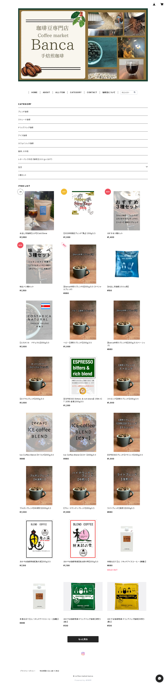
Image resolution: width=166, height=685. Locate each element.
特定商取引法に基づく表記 (49, 671)
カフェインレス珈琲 (26, 143)
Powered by (83, 680)
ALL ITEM (60, 92)
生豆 (20, 167)
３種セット (22, 175)
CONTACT (92, 92)
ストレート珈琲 (24, 119)
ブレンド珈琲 (23, 112)
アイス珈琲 (22, 135)
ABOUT (46, 92)
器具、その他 (23, 151)
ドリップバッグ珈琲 (25, 127)
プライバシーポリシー (28, 671)
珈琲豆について (108, 92)
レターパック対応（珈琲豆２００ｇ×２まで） (35, 159)
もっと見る (83, 639)
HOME (34, 92)
